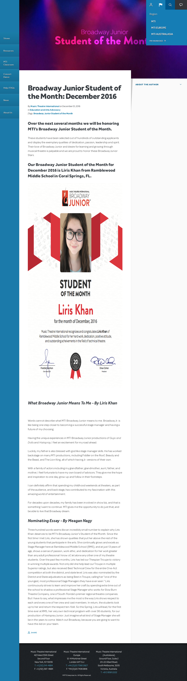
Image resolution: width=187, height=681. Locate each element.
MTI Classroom (8, 63)
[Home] (9, 16)
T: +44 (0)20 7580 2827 (77, 665)
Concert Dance (7, 76)
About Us (7, 112)
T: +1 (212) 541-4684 (44, 665)
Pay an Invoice (156, 41)
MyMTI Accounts (151, 5)
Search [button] (170, 5)
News (6, 100)
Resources (8, 50)
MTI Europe (158, 27)
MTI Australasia (162, 34)
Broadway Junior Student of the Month (53, 113)
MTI (153, 21)
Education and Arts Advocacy (45, 109)
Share (34, 632)
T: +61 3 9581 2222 (109, 672)
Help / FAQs (9, 87)
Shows (6, 38)
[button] (160, 5)
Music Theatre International (45, 106)
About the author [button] (147, 84)
